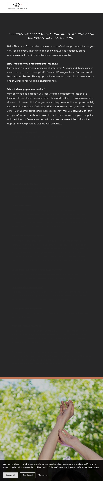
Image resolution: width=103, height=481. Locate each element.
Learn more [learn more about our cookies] (93, 467)
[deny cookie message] (27, 475)
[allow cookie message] (10, 475)
